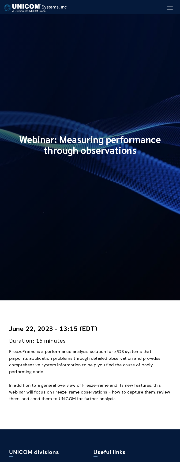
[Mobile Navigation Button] (170, 8)
